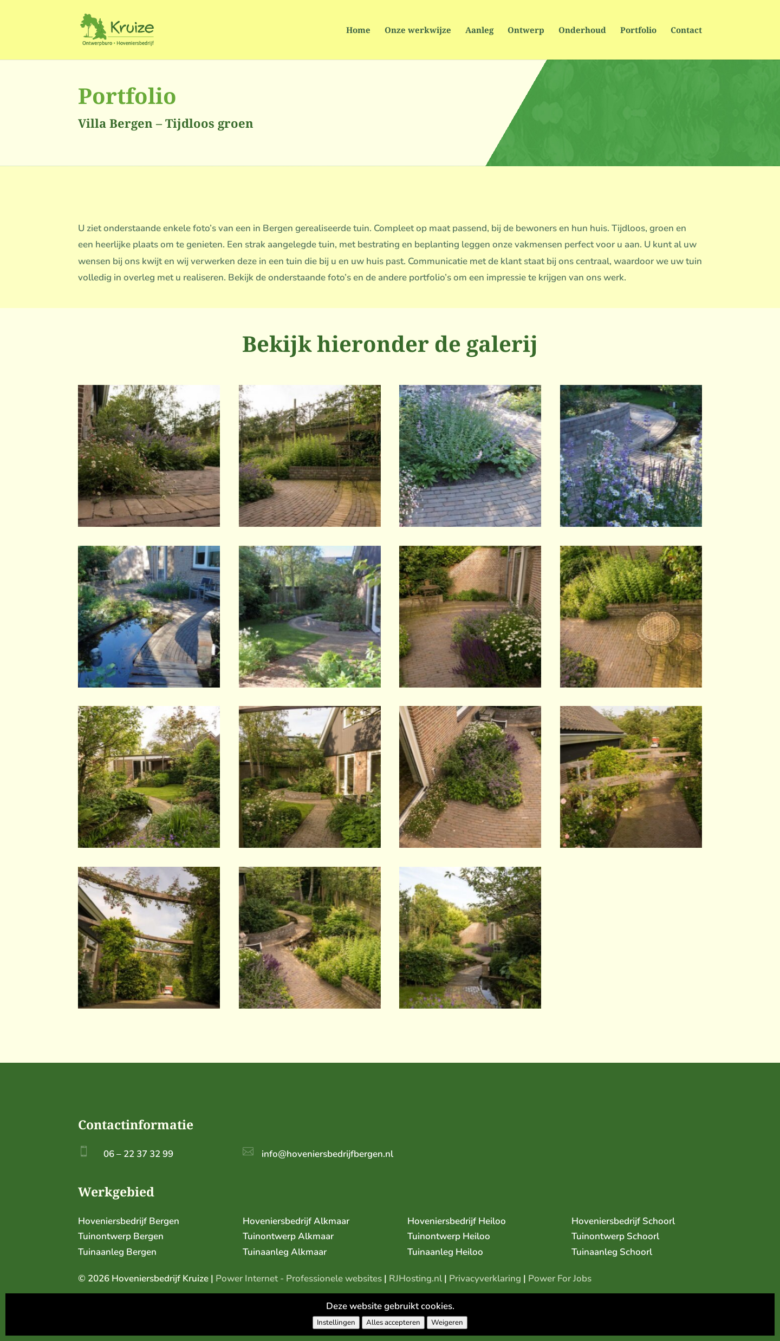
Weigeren (447, 1322)
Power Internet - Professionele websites (299, 1278)
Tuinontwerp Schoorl (615, 1236)
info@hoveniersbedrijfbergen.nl (327, 1154)
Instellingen (336, 1322)
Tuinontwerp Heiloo (448, 1236)
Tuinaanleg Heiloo (445, 1252)
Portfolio (638, 30)
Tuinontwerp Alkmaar (288, 1236)
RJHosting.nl (415, 1278)
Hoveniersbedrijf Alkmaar (296, 1221)
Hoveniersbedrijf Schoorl (623, 1221)
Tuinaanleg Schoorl (611, 1252)
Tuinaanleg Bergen (117, 1252)
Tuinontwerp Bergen (121, 1236)
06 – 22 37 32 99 (138, 1154)
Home (358, 30)
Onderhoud (582, 30)
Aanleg (479, 30)
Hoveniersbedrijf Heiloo (456, 1221)
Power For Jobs (560, 1278)
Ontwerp (526, 30)
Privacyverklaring (485, 1278)
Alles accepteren (393, 1322)
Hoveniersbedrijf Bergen (128, 1221)
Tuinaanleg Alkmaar (285, 1252)
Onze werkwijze (418, 30)
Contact (686, 30)
